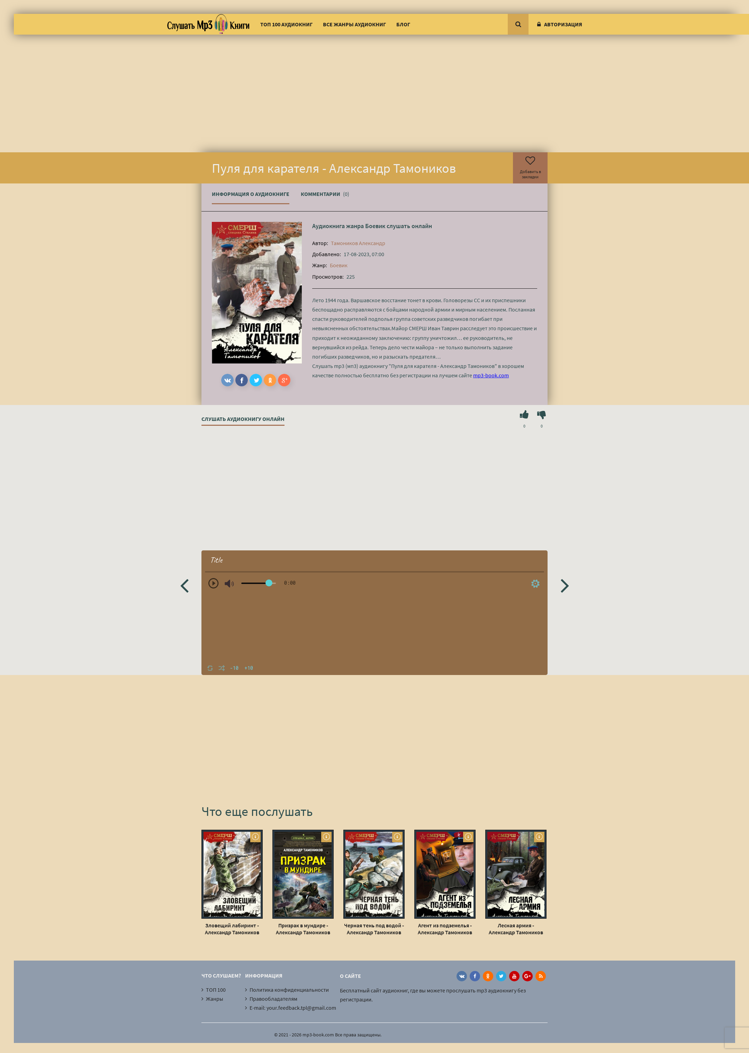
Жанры (214, 998)
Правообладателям (273, 998)
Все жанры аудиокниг (354, 24)
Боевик (375, 226)
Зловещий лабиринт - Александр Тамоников (232, 929)
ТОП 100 (216, 989)
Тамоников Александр (358, 243)
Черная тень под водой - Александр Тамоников (374, 929)
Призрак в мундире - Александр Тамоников (303, 929)
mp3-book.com (491, 375)
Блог (403, 24)
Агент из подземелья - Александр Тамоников (445, 929)
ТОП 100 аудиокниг (286, 24)
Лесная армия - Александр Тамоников (516, 929)
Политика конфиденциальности (289, 989)
